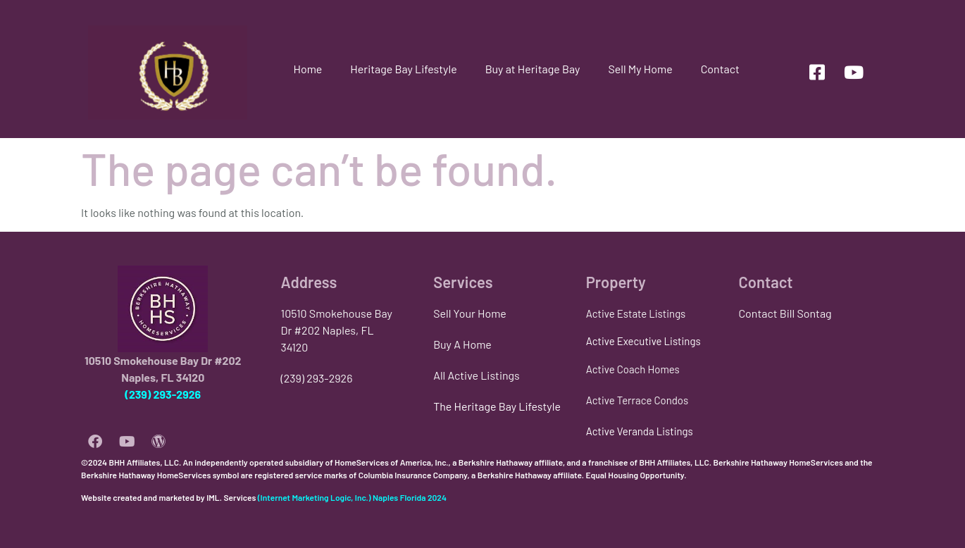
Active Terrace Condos (637, 400)
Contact (720, 68)
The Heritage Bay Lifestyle (497, 406)
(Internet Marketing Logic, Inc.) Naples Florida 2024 (352, 497)
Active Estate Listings (635, 313)
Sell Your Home (469, 313)
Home (307, 68)
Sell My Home (640, 68)
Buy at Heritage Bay (532, 68)
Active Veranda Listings (639, 431)
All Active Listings (476, 375)
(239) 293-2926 (163, 394)
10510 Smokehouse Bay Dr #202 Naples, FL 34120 (336, 330)
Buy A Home (462, 344)
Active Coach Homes (633, 369)
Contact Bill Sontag (784, 313)
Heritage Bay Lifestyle (403, 68)
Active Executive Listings (643, 341)
